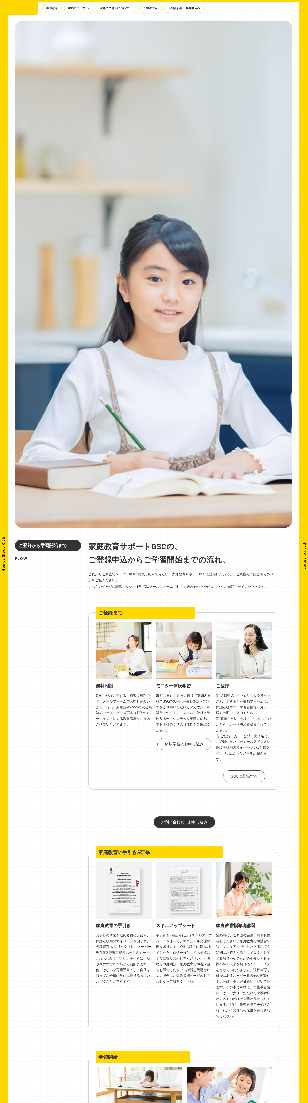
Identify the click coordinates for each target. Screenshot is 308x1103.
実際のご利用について (116, 9)
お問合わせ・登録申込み (184, 9)
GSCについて (79, 9)
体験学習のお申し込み (184, 744)
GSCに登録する (244, 776)
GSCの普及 (150, 9)
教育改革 (52, 9)
